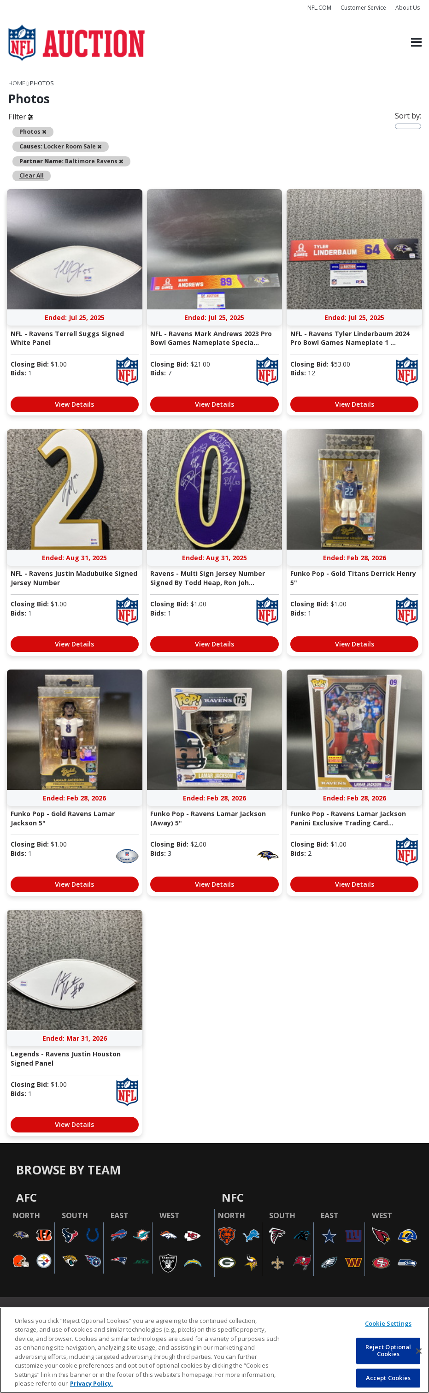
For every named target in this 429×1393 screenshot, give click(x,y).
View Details (74, 404)
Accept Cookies (388, 1378)
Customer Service (363, 8)
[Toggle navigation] (416, 42)
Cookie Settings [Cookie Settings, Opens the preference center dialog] (388, 1323)
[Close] (419, 1351)
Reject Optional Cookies (388, 1350)
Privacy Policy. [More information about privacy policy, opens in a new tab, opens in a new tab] (91, 1383)
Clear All (31, 175)
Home (16, 83)
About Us (407, 8)
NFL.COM (319, 8)
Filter (20, 117)
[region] (214, 1350)
